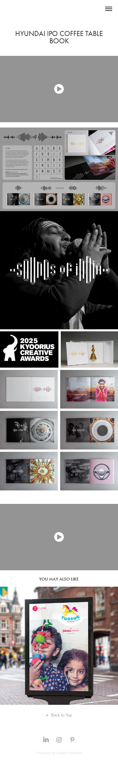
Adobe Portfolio (69, 752)
